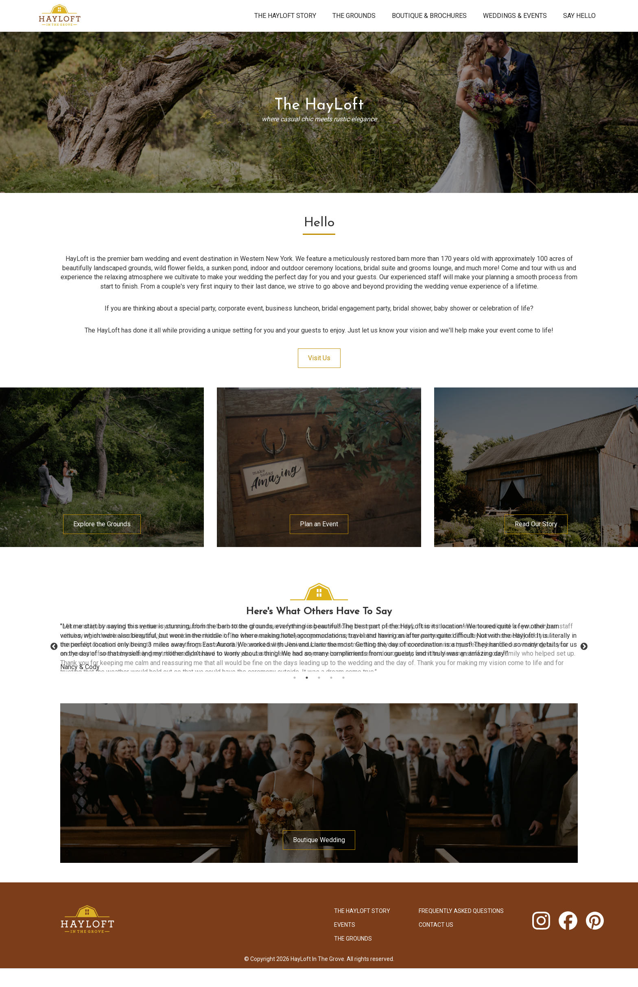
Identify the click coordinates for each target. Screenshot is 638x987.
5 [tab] (343, 678)
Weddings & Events (515, 16)
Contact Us (436, 924)
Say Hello (579, 16)
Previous (54, 647)
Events (344, 924)
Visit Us (319, 358)
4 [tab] (331, 678)
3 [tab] (319, 678)
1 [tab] (295, 678)
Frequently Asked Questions (461, 911)
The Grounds (354, 16)
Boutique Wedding (319, 840)
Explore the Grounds (102, 524)
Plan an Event (319, 524)
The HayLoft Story (285, 16)
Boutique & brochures (429, 16)
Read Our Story (536, 524)
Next (584, 647)
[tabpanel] (319, 647)
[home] (140, 16)
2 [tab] (307, 678)
